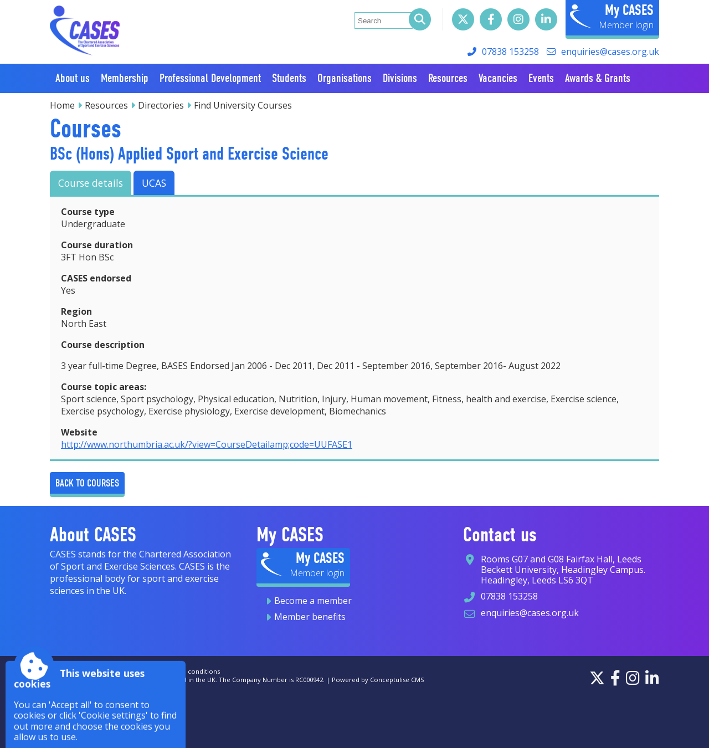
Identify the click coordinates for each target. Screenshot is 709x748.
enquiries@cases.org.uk (610, 51)
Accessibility (68, 671)
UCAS (154, 182)
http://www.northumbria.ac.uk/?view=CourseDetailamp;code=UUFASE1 (206, 444)
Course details (90, 182)
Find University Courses (243, 105)
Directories (161, 105)
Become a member (313, 601)
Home (62, 105)
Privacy (136, 671)
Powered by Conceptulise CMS (378, 679)
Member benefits (310, 617)
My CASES (629, 10)
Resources (106, 105)
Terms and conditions (187, 671)
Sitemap (105, 671)
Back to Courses (87, 483)
